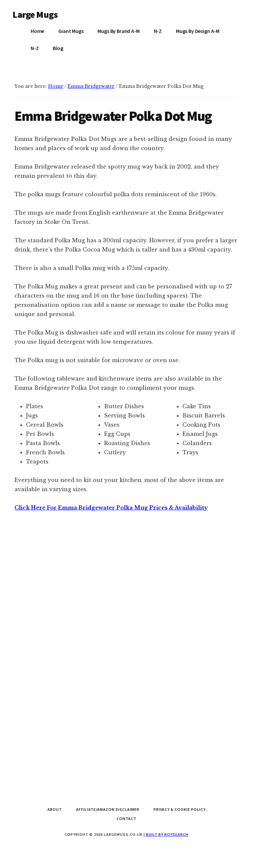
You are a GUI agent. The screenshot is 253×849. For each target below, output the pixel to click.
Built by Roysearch (167, 834)
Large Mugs (35, 14)
